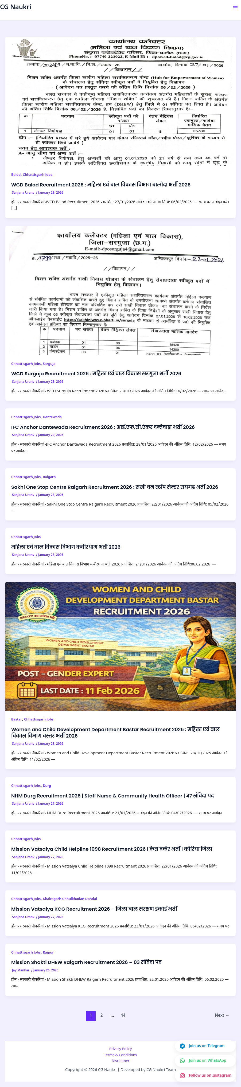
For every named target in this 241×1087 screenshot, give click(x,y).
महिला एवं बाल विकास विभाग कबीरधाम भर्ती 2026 (66, 547)
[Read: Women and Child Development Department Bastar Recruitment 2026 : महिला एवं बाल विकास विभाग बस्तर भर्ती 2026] (120, 646)
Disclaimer (120, 1061)
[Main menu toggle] (235, 7)
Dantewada (52, 417)
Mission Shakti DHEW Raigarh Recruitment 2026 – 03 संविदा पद (86, 962)
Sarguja (49, 364)
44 (123, 1015)
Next (222, 1015)
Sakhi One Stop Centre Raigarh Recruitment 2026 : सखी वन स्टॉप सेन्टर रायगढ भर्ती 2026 (114, 487)
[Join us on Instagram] (205, 1076)
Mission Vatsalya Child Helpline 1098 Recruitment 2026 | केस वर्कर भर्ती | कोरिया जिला (111, 849)
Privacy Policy (120, 1049)
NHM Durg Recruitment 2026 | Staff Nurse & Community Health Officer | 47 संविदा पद (112, 795)
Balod (16, 175)
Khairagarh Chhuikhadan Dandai (70, 899)
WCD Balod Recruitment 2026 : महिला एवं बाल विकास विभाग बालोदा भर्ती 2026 (101, 184)
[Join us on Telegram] (205, 1046)
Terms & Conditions (120, 1055)
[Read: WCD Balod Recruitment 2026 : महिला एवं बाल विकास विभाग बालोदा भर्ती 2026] (120, 101)
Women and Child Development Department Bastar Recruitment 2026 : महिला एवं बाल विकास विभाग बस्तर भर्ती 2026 (115, 732)
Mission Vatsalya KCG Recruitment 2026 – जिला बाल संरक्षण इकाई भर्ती (94, 909)
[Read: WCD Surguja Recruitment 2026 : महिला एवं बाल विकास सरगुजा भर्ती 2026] (120, 290)
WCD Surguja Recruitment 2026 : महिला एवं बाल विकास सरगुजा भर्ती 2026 (96, 373)
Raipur (48, 953)
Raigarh (49, 477)
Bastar (16, 720)
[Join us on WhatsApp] (205, 1061)
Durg (47, 786)
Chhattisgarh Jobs (37, 175)
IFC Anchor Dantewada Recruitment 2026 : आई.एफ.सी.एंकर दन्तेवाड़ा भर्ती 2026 (103, 427)
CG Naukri (15, 7)
